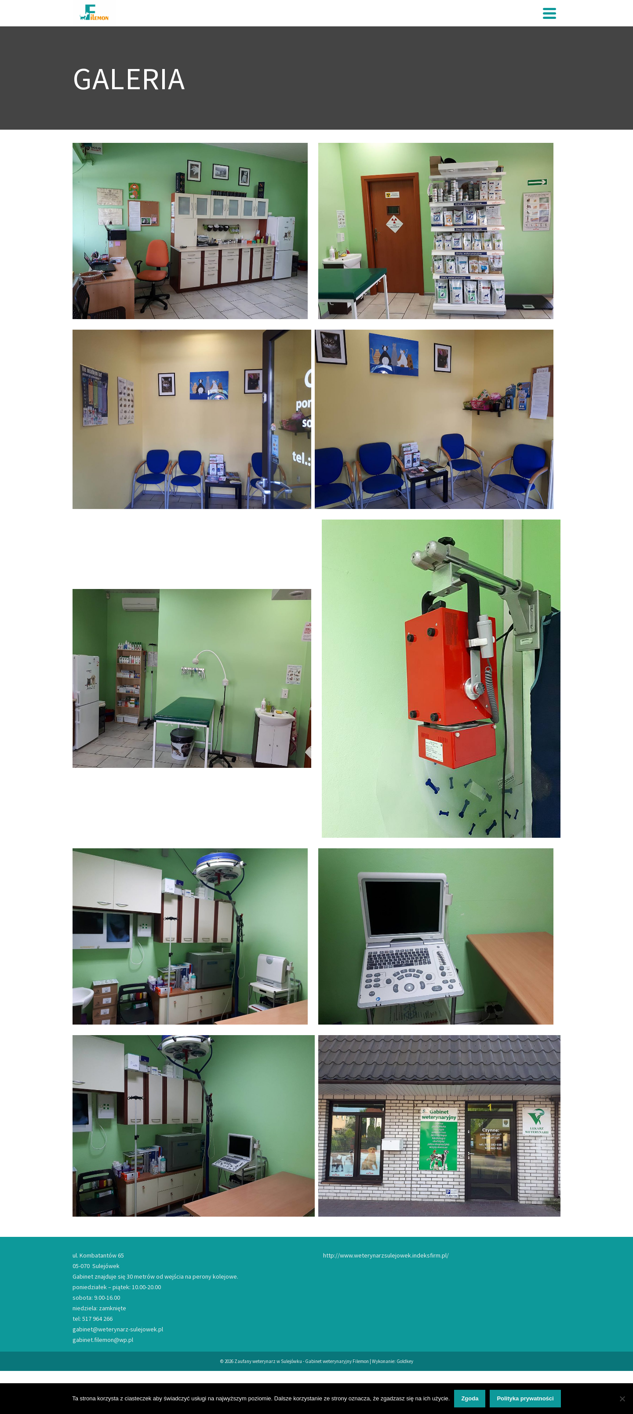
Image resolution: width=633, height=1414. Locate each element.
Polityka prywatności (525, 1398)
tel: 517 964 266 (93, 1319)
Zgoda (469, 1398)
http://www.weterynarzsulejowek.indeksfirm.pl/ (386, 1255)
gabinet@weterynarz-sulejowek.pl (118, 1329)
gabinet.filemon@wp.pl (103, 1340)
